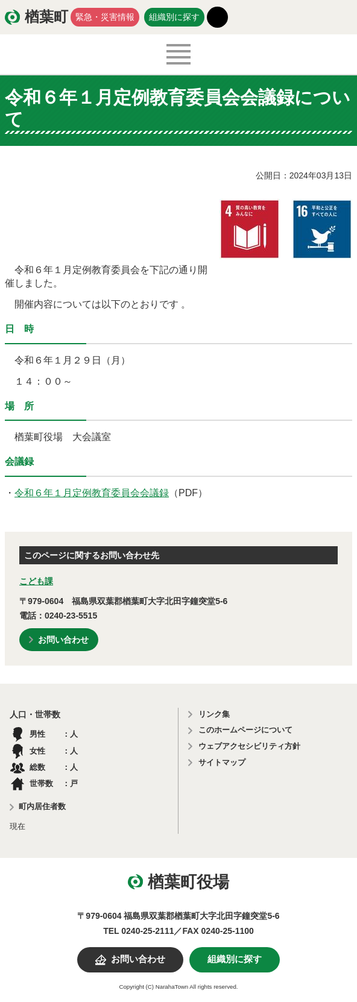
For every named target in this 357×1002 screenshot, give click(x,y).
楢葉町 (46, 17)
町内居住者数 (42, 806)
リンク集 (214, 714)
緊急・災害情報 (104, 17)
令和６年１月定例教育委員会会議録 (91, 493)
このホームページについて (245, 729)
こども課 (36, 581)
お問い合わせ (63, 639)
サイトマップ (221, 762)
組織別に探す (174, 17)
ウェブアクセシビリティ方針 (249, 746)
